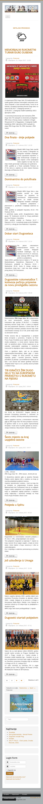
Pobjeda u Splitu (14, 504)
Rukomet (16, 58)
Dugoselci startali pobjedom (21, 617)
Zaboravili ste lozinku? (13, 779)
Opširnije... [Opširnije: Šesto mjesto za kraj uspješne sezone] (11, 500)
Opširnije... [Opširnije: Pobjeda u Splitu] (11, 556)
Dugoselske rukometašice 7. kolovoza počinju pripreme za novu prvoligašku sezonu (21, 282)
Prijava (9, 773)
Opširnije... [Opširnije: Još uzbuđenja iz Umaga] (11, 613)
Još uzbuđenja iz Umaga (19, 560)
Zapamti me (12, 770)
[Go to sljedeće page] (17, 680)
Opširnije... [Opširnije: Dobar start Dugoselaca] (11, 275)
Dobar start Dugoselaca (19, 233)
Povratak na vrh (35, 797)
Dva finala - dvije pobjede (19, 137)
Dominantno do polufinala (20, 179)
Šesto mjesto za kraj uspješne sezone (17, 438)
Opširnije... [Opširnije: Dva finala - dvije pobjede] (11, 175)
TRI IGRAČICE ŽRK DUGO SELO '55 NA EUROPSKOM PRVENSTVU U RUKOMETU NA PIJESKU (20, 374)
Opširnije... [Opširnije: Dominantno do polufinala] (11, 229)
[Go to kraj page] (21, 680)
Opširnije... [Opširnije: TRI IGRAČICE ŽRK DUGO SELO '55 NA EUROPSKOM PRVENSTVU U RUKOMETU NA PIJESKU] (11, 432)
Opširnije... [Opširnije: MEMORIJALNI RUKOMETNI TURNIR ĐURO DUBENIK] (11, 133)
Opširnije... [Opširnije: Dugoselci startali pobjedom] (11, 674)
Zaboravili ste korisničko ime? (16, 777)
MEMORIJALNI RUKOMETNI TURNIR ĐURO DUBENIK (20, 51)
